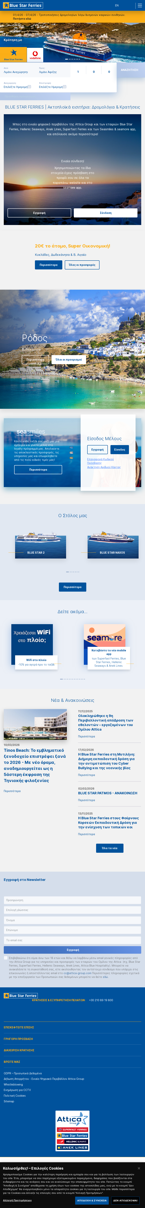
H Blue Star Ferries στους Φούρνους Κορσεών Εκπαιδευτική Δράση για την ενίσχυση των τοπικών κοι (108, 822)
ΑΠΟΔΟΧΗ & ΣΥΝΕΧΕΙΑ (92, 1200)
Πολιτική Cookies (15, 1095)
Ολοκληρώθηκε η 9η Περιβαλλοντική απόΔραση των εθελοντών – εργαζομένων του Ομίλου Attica (105, 722)
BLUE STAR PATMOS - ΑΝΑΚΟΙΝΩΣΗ (107, 793)
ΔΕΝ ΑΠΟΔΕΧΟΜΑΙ (125, 1200)
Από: (6, 68)
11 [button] (79, 679)
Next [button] (139, 42)
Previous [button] (8, 169)
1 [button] (61, 679)
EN (117, 5)
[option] (72, 165)
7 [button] (72, 679)
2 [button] (64, 679)
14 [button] (84, 679)
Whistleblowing (13, 1084)
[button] (72, 900)
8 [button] (74, 679)
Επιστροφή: (45, 83)
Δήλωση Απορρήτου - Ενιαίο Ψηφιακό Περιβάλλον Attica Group (44, 1078)
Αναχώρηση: (10, 83)
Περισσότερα (12, 760)
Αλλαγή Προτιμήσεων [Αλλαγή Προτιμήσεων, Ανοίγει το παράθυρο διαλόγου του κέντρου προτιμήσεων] (17, 1200)
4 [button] (67, 679)
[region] (72, 1185)
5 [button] (69, 679)
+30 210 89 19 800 (101, 1000)
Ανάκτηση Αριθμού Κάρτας (104, 467)
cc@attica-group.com (77, 973)
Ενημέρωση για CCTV (17, 1090)
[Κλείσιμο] (139, 1168)
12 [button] (81, 679)
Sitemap (9, 1101)
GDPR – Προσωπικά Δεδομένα (23, 1073)
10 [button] (77, 679)
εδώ (105, 976)
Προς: (42, 68)
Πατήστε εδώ (22, 18)
